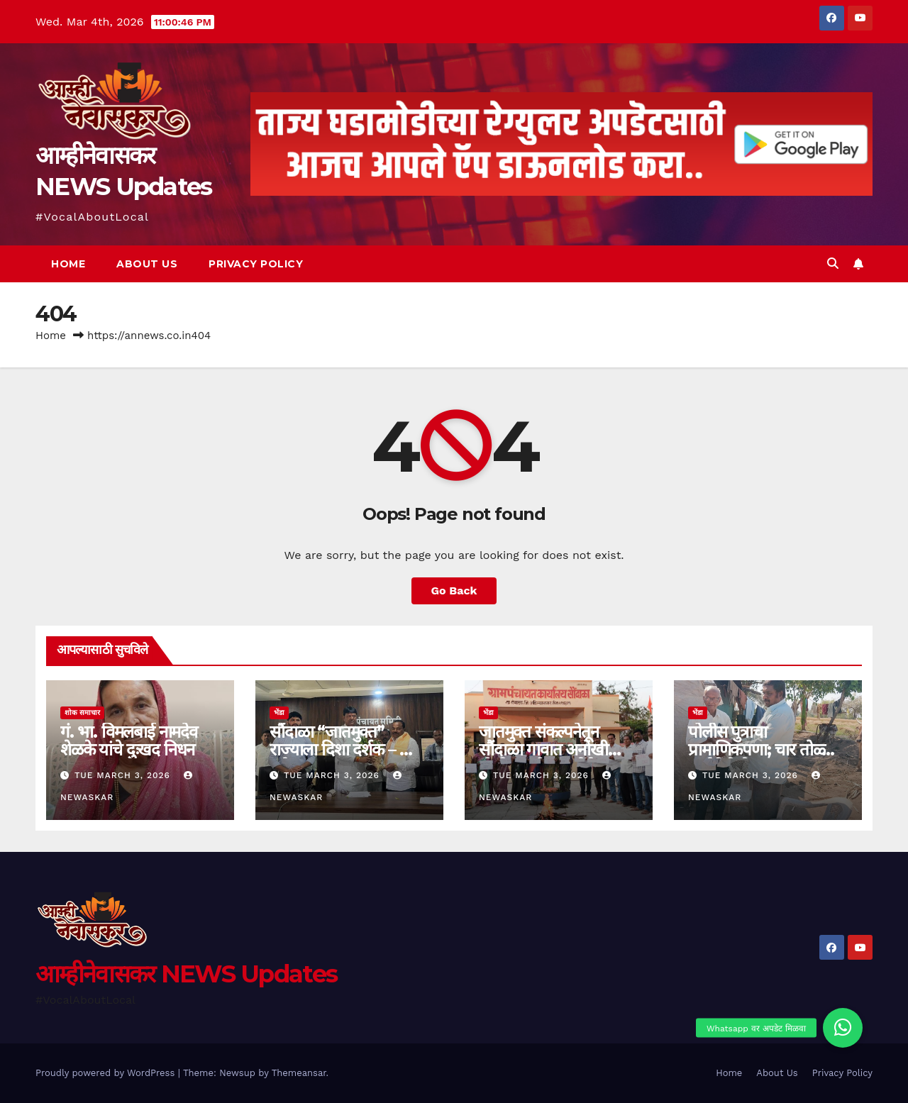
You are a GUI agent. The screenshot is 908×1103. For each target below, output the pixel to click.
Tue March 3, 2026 (124, 775)
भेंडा (279, 712)
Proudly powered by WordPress (106, 1073)
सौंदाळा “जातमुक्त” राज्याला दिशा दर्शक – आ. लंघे (345, 749)
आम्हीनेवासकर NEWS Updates (186, 974)
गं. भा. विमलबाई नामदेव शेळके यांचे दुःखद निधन (128, 740)
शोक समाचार (82, 712)
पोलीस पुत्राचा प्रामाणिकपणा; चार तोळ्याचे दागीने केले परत (766, 749)
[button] (832, 263)
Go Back (454, 590)
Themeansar (299, 1073)
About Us (146, 263)
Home (68, 263)
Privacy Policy (256, 263)
